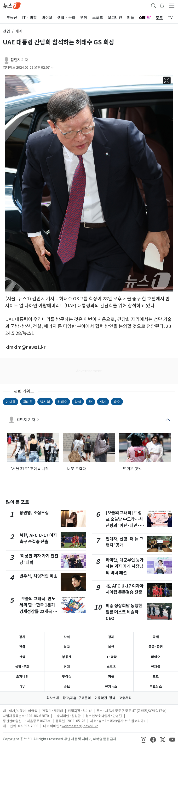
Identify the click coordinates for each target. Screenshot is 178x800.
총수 (117, 402)
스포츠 (111, 667)
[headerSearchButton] (153, 5)
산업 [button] (6, 31)
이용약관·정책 (105, 698)
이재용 (11, 402)
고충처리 (125, 698)
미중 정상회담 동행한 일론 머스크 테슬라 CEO (124, 612)
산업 (22, 657)
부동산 (66, 657)
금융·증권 (156, 647)
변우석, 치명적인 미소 (38, 576)
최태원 (28, 402)
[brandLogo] (12, 5)
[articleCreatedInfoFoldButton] (52, 67)
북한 (111, 647)
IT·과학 (111, 657)
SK (90, 402)
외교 (67, 647)
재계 (103, 402)
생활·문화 (22, 667)
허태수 (62, 402)
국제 (156, 637)
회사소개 (52, 698)
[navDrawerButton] (171, 5)
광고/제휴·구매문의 (77, 698)
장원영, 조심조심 (34, 512)
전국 (22, 647)
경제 (111, 637)
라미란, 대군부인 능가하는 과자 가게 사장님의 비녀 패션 (125, 566)
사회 (67, 637)
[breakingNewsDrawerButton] (162, 5)
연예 (67, 667)
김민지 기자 (19, 60)
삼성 (78, 402)
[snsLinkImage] (143, 739)
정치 (22, 637)
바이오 (155, 657)
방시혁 (45, 402)
